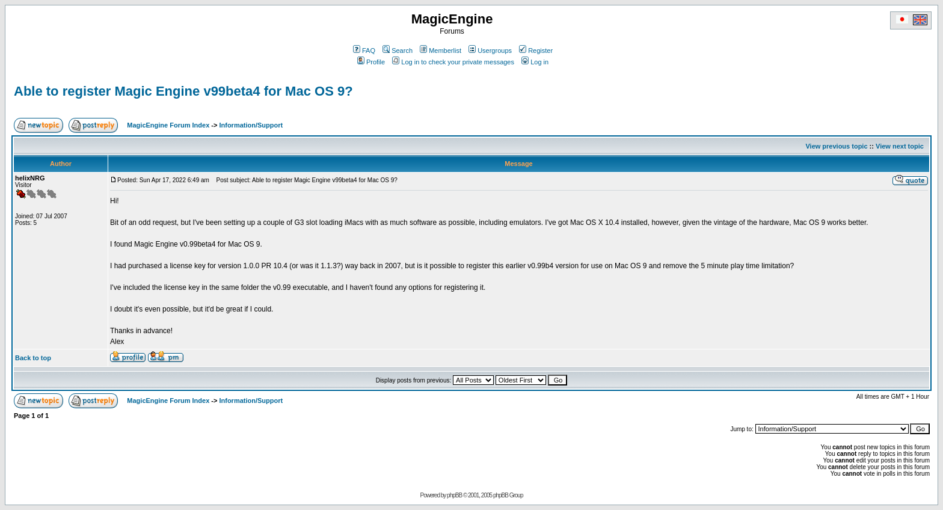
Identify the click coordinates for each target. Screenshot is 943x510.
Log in (534, 62)
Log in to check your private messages (453, 62)
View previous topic (836, 146)
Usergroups (490, 50)
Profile (371, 62)
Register (536, 50)
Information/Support (251, 125)
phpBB (454, 495)
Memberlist (440, 50)
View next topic (900, 146)
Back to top (33, 357)
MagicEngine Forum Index (168, 125)
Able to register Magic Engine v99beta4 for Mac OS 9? (183, 91)
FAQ (364, 50)
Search (397, 50)
